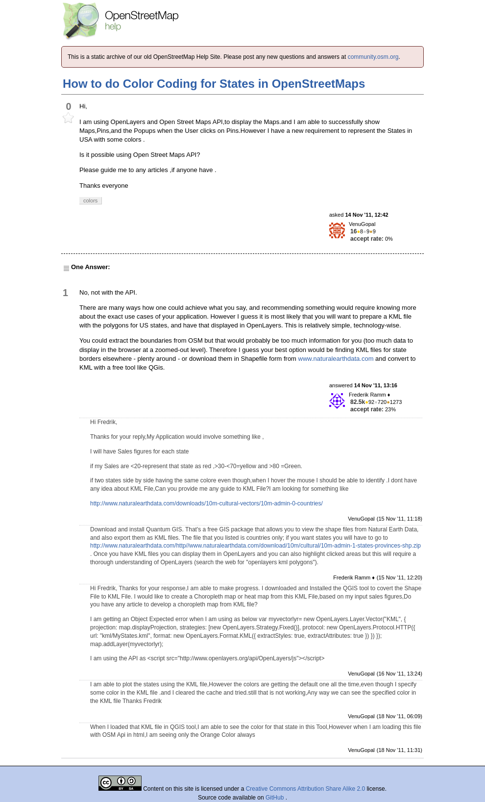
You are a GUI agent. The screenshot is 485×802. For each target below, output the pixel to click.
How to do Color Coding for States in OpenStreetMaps (214, 83)
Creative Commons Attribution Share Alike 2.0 (305, 788)
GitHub (276, 797)
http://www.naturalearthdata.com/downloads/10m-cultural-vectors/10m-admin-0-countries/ (206, 503)
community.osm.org (373, 56)
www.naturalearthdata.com (336, 358)
